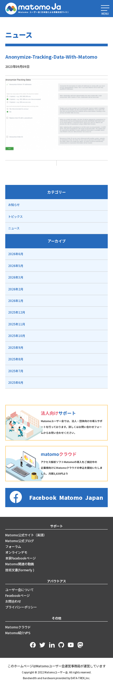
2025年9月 (15, 347)
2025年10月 (16, 336)
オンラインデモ (16, 552)
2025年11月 (16, 324)
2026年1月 (15, 301)
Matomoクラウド (18, 627)
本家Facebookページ (20, 558)
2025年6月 (15, 382)
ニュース (13, 228)
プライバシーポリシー (21, 607)
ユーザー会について (19, 589)
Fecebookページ (17, 595)
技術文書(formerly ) (19, 570)
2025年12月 (16, 312)
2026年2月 (15, 289)
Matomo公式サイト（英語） (26, 535)
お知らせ (14, 205)
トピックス (15, 216)
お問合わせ (13, 601)
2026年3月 (15, 277)
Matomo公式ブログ (19, 540)
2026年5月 (15, 266)
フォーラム (13, 546)
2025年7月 (15, 371)
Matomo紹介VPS (17, 632)
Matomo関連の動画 (19, 564)
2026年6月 (15, 254)
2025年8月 (15, 359)
